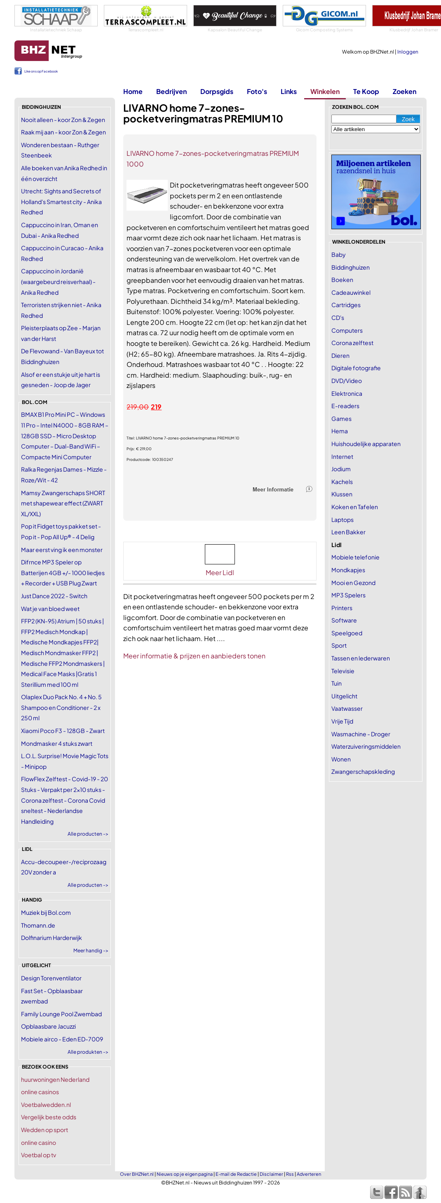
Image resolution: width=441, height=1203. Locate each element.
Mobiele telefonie (355, 557)
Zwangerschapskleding (363, 771)
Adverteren (309, 1174)
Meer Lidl (220, 572)
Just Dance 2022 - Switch (54, 595)
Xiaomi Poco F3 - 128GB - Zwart (63, 730)
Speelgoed (346, 633)
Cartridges (346, 304)
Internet (342, 456)
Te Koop (366, 91)
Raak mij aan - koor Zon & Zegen (63, 132)
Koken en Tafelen (354, 506)
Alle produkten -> (88, 1052)
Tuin (336, 683)
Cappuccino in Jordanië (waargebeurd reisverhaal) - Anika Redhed (58, 281)
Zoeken (404, 91)
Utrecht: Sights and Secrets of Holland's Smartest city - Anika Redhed (61, 201)
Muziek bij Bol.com (46, 912)
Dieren (340, 355)
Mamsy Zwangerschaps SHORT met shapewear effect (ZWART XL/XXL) (63, 503)
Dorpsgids (216, 91)
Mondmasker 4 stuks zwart (56, 743)
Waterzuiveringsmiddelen (366, 746)
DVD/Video (346, 380)
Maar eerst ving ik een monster (62, 549)
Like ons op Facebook (41, 71)
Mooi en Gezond (353, 582)
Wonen (341, 759)
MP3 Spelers (348, 595)
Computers (347, 330)
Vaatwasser (347, 708)
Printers (341, 607)
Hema (339, 431)
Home (133, 91)
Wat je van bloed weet (50, 608)
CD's (337, 317)
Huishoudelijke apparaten (366, 443)
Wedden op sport (44, 1129)
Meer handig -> (90, 950)
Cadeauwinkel (351, 292)
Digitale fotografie (356, 367)
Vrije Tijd (342, 721)
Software (344, 620)
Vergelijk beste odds (48, 1117)
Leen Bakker (348, 532)
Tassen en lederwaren (360, 658)
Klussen (341, 494)
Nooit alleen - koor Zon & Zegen (63, 119)
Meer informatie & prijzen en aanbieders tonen (194, 655)
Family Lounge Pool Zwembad (61, 1013)
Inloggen (407, 52)
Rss (290, 1174)
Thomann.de (38, 925)
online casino (38, 1142)
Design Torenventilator (51, 978)
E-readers (345, 405)
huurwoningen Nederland (55, 1079)
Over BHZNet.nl (137, 1174)
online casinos (40, 1091)
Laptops (342, 519)
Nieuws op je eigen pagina (185, 1174)
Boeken (342, 279)
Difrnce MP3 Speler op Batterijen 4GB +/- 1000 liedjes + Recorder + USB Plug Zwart (63, 572)
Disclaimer (271, 1174)
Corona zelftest (352, 342)
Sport (339, 645)
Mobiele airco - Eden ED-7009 (62, 1039)
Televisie (342, 670)
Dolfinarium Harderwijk (51, 937)
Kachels (342, 481)
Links (289, 91)
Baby (338, 254)
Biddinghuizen (350, 267)
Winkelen (325, 91)
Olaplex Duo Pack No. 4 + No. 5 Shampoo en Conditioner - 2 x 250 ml (61, 707)
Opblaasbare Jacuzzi (48, 1026)
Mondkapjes (348, 569)
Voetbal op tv (38, 1154)
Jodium (341, 468)
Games (341, 418)
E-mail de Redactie (236, 1174)
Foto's (257, 91)
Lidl (336, 544)
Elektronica (346, 393)
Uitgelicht (344, 696)
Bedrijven (171, 91)
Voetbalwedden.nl (46, 1104)
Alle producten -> (88, 834)
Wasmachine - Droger (360, 734)
